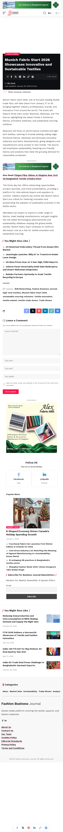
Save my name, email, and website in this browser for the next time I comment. (32, 454)
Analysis (57, 761)
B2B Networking (23, 358)
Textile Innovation (43, 366)
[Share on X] (16, 96)
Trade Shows (12, 73)
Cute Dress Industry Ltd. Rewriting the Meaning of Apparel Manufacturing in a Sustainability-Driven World (31, 623)
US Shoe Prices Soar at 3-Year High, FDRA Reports (32, 331)
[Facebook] (18, 548)
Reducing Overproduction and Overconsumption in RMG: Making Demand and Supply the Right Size (20, 688)
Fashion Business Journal (44, 358)
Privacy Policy (8, 814)
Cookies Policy (9, 807)
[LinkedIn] (44, 548)
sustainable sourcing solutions (18, 366)
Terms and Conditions (12, 817)
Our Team (6, 803)
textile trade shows (28, 370)
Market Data (13, 596)
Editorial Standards (11, 810)
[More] (37, 96)
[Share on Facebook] (11, 96)
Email (8, 655)
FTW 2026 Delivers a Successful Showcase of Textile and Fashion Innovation (20, 705)
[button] (5, 13)
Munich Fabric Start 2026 (34, 362)
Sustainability (30, 761)
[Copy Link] (28, 96)
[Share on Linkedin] (24, 96)
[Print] (33, 96)
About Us (6, 796)
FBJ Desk (11, 102)
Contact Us (7, 800)
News (5, 761)
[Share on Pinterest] (20, 96)
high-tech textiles (12, 362)
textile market (10, 370)
